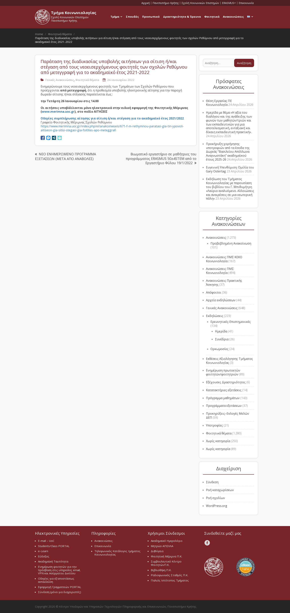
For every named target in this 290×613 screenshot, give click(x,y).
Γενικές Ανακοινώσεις (59, 80)
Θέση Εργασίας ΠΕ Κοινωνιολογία (219, 103)
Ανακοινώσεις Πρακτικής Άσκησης (224, 283)
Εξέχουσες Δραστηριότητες (226, 382)
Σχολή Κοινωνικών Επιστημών (200, 3)
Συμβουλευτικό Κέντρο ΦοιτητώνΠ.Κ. (166, 563)
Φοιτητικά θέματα (87, 80)
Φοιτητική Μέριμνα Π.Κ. (166, 556)
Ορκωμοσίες (219, 349)
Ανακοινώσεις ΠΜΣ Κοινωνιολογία (220, 271)
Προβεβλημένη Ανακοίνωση (230, 243)
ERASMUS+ (229, 3)
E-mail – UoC (46, 541)
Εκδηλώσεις (214, 316)
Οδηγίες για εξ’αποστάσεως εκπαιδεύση (56, 580)
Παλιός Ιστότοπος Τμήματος (170, 580)
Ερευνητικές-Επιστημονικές (230, 322)
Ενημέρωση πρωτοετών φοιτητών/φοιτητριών (223, 372)
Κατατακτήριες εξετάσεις (223, 390)
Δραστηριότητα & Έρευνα (182, 16)
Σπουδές (132, 16)
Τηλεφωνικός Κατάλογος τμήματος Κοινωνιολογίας (117, 552)
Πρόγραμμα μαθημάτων (223, 398)
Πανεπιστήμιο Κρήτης (166, 3)
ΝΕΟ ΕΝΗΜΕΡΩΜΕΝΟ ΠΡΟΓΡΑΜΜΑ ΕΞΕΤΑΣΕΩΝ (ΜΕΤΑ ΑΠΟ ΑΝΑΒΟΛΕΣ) (65, 156)
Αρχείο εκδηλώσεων (220, 300)
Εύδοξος (43, 556)
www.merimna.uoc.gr (58, 111)
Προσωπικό (151, 16)
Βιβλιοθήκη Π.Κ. (161, 570)
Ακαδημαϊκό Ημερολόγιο (166, 541)
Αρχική (145, 3)
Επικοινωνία (246, 3)
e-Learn (43, 551)
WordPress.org (216, 506)
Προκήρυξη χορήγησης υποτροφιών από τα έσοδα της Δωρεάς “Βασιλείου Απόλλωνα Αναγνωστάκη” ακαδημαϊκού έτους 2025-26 (228, 152)
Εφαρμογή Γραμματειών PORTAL (59, 587)
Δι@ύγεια (157, 551)
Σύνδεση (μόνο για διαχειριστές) (59, 592)
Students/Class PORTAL (53, 546)
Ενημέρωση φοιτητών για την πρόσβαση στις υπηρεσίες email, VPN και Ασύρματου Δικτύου (59, 570)
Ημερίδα (221, 331)
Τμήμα (114, 16)
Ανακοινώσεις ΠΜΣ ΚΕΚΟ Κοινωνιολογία (224, 259)
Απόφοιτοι (213, 292)
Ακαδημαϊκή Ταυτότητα (53, 561)
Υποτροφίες (214, 425)
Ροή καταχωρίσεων (220, 490)
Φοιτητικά (211, 16)
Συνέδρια (222, 339)
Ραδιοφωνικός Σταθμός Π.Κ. (169, 575)
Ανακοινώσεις (233, 16)
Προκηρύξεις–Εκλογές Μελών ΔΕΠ (227, 415)
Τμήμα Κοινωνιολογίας (73, 12)
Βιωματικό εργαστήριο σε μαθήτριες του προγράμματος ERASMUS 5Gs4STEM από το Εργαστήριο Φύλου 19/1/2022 (161, 158)
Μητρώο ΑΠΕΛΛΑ (162, 546)
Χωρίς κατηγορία (218, 441)
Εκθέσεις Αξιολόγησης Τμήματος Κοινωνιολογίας (229, 361)
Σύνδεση (212, 482)
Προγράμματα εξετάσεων (224, 406)
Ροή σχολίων (215, 498)
